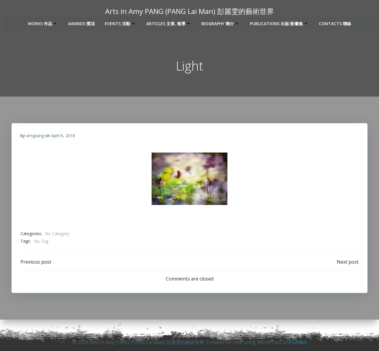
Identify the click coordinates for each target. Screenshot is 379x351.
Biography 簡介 (220, 23)
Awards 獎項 (81, 23)
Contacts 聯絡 (335, 23)
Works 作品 (43, 23)
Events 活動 (120, 23)
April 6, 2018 (63, 136)
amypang (35, 136)
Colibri (299, 342)
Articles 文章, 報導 (168, 23)
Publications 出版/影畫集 (279, 23)
